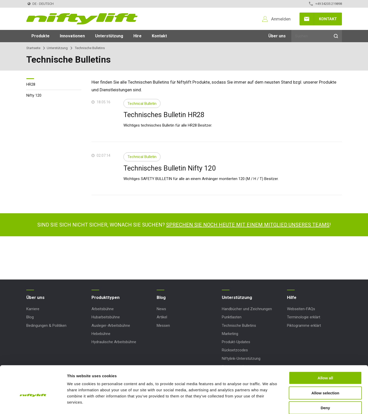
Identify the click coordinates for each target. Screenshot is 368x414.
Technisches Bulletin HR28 (163, 115)
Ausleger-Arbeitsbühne (110, 325)
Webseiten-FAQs (301, 309)
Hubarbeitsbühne (105, 317)
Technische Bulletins (239, 325)
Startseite (33, 48)
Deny (325, 381)
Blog (30, 317)
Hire (137, 35)
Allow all (325, 351)
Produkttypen (105, 297)
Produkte (40, 35)
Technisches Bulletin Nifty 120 (169, 168)
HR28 (30, 84)
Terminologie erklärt (303, 317)
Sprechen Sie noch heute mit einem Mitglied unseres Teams (247, 225)
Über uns (277, 35)
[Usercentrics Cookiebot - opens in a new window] (33, 404)
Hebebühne (100, 333)
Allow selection (325, 366)
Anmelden (281, 18)
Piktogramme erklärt (304, 325)
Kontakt (328, 19)
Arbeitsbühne (102, 309)
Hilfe (291, 297)
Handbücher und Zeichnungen (247, 309)
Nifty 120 (33, 95)
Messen (163, 325)
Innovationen (72, 35)
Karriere (32, 309)
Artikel (162, 317)
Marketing (230, 333)
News (161, 309)
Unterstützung (109, 35)
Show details (268, 404)
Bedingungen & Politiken (46, 325)
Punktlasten (231, 317)
